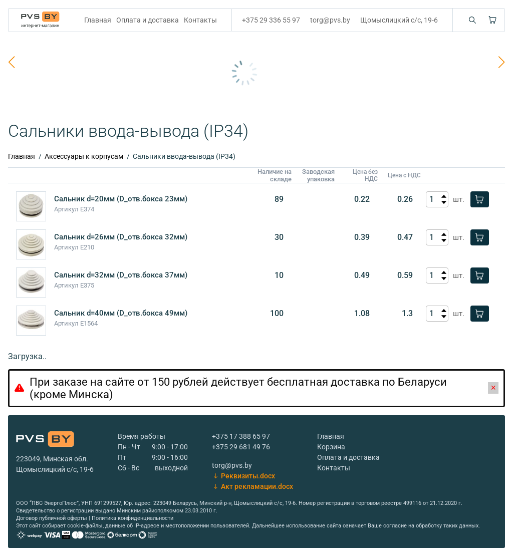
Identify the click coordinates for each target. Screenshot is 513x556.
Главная (97, 20)
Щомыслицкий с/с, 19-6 (399, 20)
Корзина (331, 447)
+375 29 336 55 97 (271, 20)
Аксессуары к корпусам (84, 156)
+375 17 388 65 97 (241, 436)
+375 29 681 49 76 (241, 447)
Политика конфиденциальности (132, 518)
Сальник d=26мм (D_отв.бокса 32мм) (120, 236)
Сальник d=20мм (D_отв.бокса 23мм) (120, 198)
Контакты (200, 20)
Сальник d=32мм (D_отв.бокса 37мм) (120, 275)
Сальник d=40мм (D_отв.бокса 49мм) (120, 313)
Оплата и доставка (147, 20)
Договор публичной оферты (51, 518)
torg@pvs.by (330, 20)
